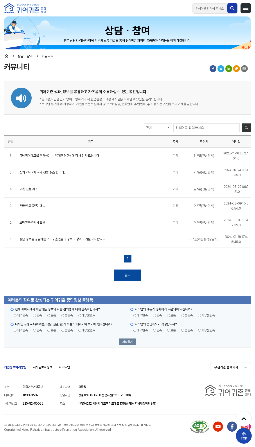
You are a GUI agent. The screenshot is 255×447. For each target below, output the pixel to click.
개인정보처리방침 (15, 367)
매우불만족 (88, 315)
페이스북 (213, 68)
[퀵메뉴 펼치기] (244, 419)
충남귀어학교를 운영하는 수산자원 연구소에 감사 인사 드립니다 (59, 156)
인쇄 (244, 68)
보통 (53, 315)
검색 (246, 127)
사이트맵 (64, 367)
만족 (39, 315)
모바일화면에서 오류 (32, 222)
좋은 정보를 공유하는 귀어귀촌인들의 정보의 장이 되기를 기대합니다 (63, 239)
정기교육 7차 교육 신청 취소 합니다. (42, 172)
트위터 (220, 68)
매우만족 (22, 315)
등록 (127, 275)
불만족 (69, 315)
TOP (244, 438)
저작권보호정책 (42, 367)
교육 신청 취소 (29, 189)
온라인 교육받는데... (32, 206)
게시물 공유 (236, 68)
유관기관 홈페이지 (226, 367)
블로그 (228, 68)
